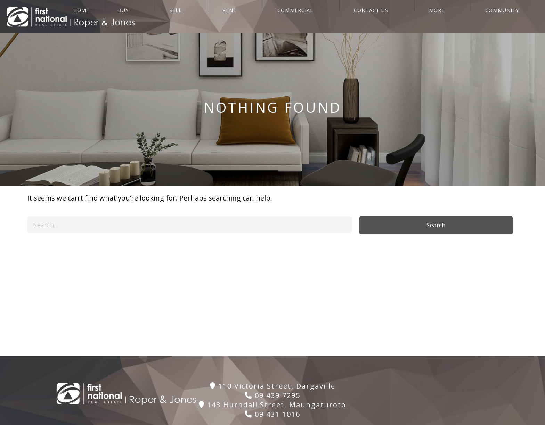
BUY (258, 16)
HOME (224, 16)
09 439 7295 (272, 395)
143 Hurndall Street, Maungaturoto (272, 404)
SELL (290, 16)
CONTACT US (427, 16)
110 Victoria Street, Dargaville (272, 386)
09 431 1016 (272, 414)
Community (518, 16)
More (473, 16)
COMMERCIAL (371, 16)
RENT (325, 16)
